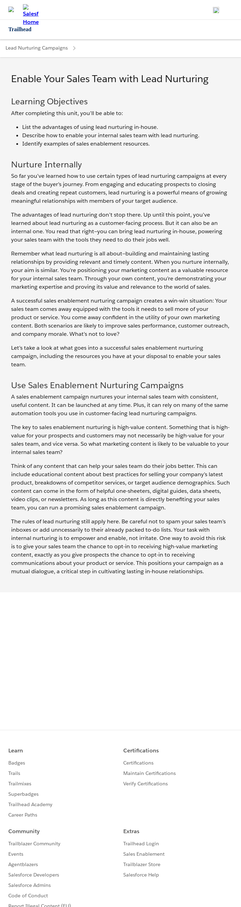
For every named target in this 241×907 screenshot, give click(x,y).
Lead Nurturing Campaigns (37, 48)
